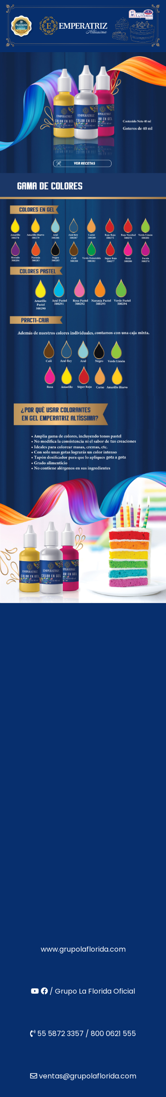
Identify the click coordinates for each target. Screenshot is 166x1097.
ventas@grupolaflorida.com (87, 1076)
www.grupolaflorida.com (83, 949)
